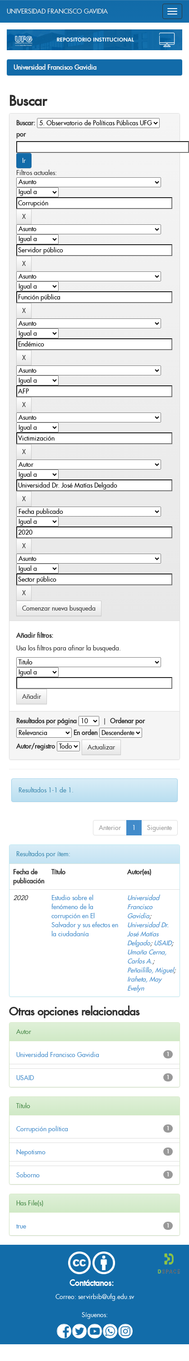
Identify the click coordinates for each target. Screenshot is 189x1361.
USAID (162, 943)
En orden (85, 733)
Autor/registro (35, 746)
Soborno (28, 1175)
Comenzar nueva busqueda (59, 608)
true (21, 1226)
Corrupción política (42, 1129)
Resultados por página (46, 721)
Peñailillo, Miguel (150, 970)
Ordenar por (127, 721)
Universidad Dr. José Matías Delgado (148, 934)
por (21, 134)
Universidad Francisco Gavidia (55, 67)
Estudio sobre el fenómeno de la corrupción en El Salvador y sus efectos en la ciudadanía (84, 916)
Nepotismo (31, 1152)
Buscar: (25, 123)
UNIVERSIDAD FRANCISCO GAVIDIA (57, 11)
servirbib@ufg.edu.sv (106, 1297)
